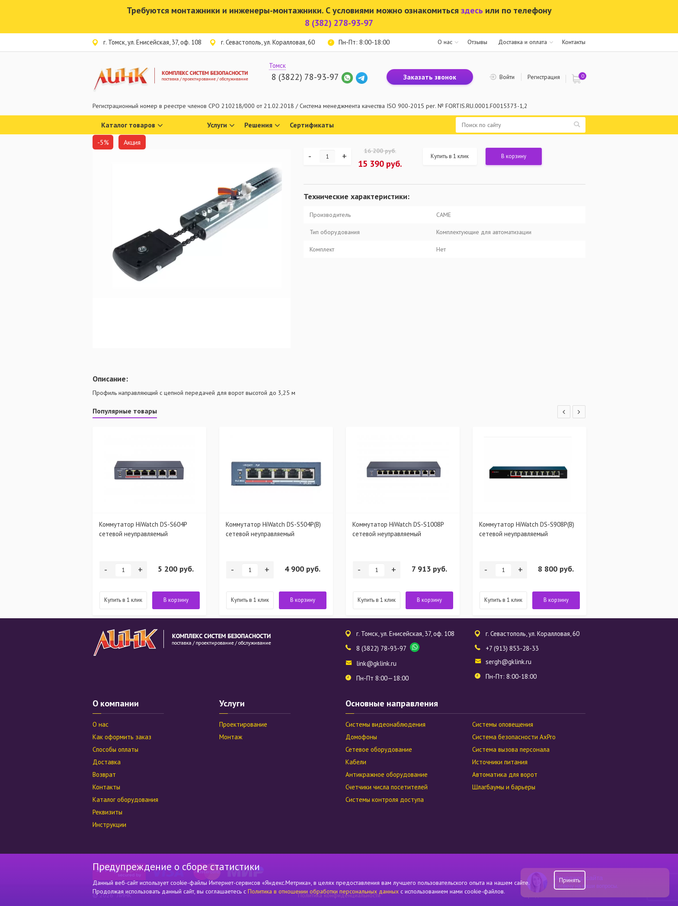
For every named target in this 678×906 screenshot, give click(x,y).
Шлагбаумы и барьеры (503, 787)
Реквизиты (107, 812)
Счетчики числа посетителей (386, 787)
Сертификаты (312, 125)
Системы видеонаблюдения (385, 724)
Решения (262, 125)
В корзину (513, 156)
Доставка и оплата (522, 42)
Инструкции (109, 824)
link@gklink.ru (376, 663)
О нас (445, 42)
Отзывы (477, 42)
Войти (507, 77)
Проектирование (243, 724)
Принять (569, 880)
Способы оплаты (115, 749)
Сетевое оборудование (378, 749)
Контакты (573, 42)
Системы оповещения (502, 724)
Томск (277, 65)
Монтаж (230, 737)
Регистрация (544, 77)
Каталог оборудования (125, 799)
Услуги (221, 125)
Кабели (355, 762)
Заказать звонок (429, 77)
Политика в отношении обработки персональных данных (324, 891)
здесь (472, 10)
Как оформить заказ (122, 737)
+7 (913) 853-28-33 (512, 648)
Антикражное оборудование (386, 774)
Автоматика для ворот (504, 774)
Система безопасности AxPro (514, 737)
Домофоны (361, 737)
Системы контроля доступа (384, 799)
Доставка (107, 762)
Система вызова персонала (511, 749)
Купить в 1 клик (450, 156)
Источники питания (500, 762)
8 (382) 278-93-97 (339, 23)
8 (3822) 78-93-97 (305, 77)
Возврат (104, 774)
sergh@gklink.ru (508, 662)
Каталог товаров (132, 125)
